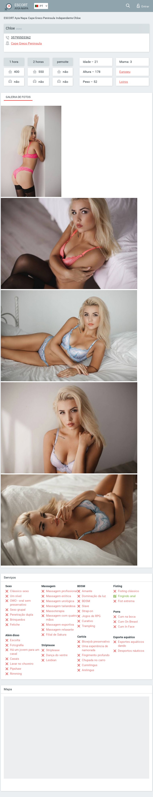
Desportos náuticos (131, 651)
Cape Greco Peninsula (41, 18)
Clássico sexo (19, 591)
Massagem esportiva (60, 624)
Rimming (16, 674)
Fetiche (15, 624)
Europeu (124, 72)
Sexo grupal (18, 609)
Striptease (53, 650)
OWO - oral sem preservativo (20, 602)
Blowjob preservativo (96, 641)
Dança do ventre (57, 655)
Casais (14, 659)
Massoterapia (55, 611)
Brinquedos (17, 619)
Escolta (15, 640)
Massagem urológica (60, 601)
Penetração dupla (21, 614)
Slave (85, 606)
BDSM (86, 601)
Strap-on (87, 611)
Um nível (16, 596)
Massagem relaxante (60, 629)
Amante (87, 591)
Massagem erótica (58, 596)
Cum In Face (126, 626)
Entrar (143, 6)
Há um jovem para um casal (24, 652)
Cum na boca (126, 616)
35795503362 (21, 37)
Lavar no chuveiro (21, 664)
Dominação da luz (94, 596)
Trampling (88, 626)
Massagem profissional (61, 591)
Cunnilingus (89, 665)
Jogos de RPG (91, 616)
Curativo (87, 621)
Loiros (123, 82)
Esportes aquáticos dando (131, 644)
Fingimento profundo (96, 655)
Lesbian (51, 660)
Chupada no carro (93, 660)
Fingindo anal (127, 596)
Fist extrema (126, 601)
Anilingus (88, 670)
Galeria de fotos (18, 97)
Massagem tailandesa (60, 606)
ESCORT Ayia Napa (15, 18)
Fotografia (17, 645)
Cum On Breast (128, 621)
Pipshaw (15, 669)
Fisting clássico (128, 591)
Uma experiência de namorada (95, 648)
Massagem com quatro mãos (61, 617)
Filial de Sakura (56, 634)
